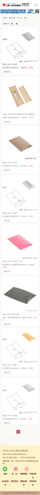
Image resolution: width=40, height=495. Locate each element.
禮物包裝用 (23, 483)
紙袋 (5, 474)
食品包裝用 (5, 483)
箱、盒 (14, 474)
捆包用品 (14, 481)
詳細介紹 (7, 71)
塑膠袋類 (23, 474)
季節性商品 (32, 483)
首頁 (4, 18)
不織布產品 (32, 475)
